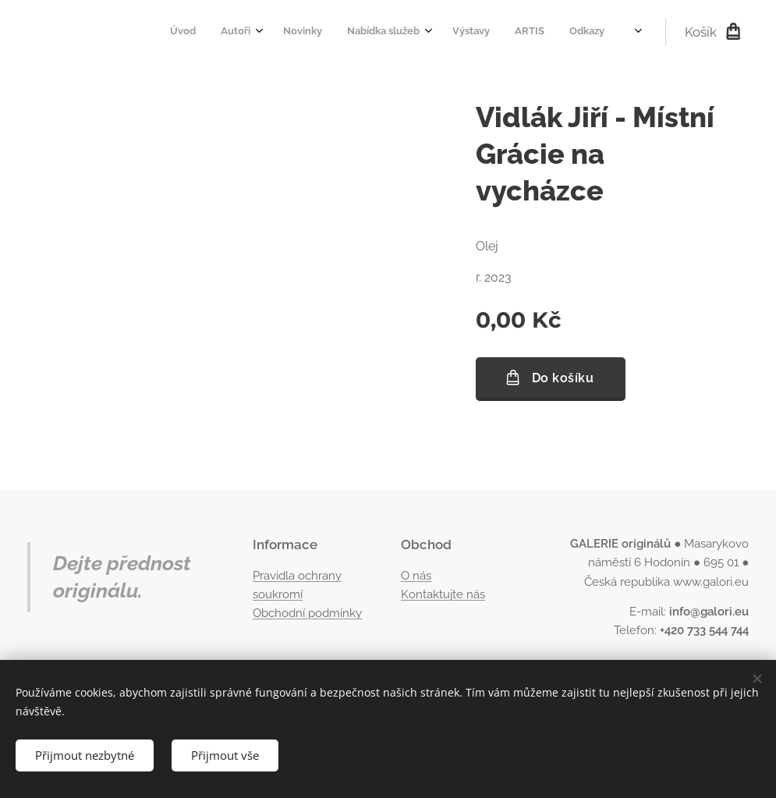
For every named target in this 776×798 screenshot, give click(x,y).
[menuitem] (376, 31)
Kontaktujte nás (443, 594)
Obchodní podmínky (307, 613)
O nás (416, 576)
